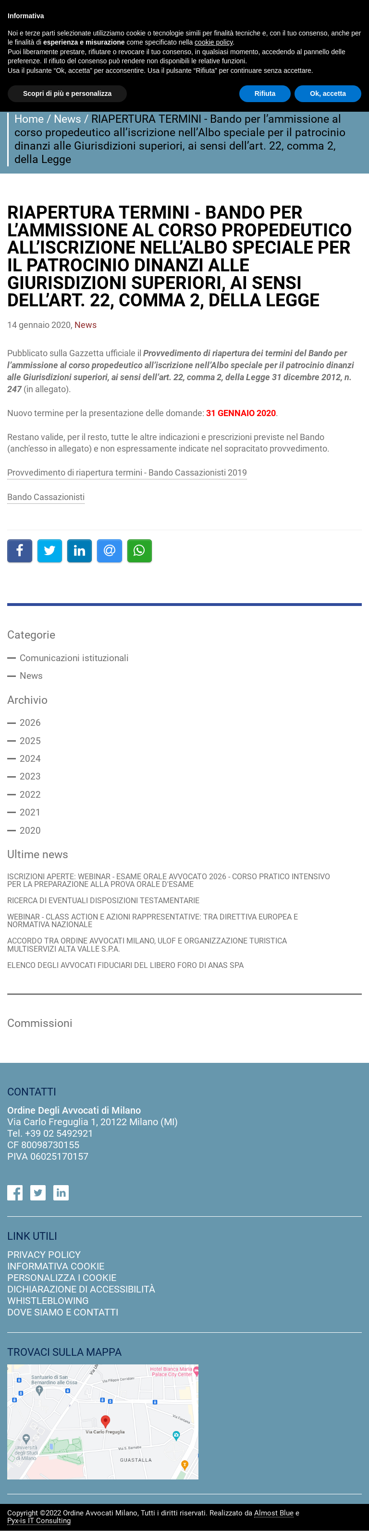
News (67, 119)
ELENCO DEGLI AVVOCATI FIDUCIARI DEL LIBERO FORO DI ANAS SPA (133, 971)
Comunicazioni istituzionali (77, 659)
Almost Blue (274, 1520)
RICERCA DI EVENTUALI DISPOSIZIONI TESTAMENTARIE (110, 905)
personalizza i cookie (61, 1283)
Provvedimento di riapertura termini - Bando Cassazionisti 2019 (127, 472)
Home (29, 119)
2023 (30, 779)
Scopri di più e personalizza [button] (67, 93)
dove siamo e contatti (62, 1318)
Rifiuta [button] (265, 93)
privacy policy (44, 1260)
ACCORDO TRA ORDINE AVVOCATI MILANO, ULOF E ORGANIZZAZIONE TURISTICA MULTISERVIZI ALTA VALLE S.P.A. (156, 950)
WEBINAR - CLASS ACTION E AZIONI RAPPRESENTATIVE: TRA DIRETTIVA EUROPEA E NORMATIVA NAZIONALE (163, 925)
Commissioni (40, 1029)
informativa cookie (55, 1272)
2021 (30, 815)
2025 (30, 742)
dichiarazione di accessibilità (81, 1295)
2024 (30, 761)
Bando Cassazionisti (46, 497)
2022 (30, 797)
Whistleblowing (48, 1306)
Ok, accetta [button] (328, 93)
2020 (30, 833)
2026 (30, 724)
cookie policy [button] (214, 42)
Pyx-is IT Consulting (39, 1527)
